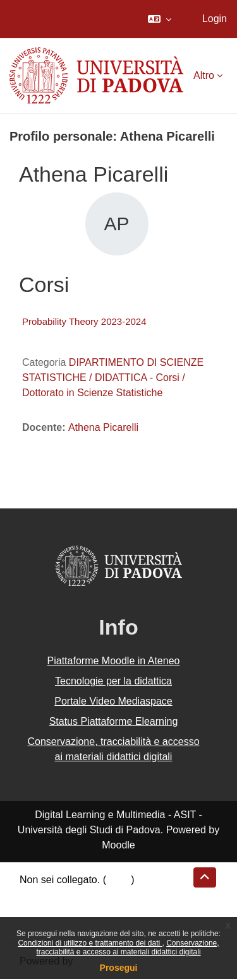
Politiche (39, 910)
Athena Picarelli (103, 427)
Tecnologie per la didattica (113, 681)
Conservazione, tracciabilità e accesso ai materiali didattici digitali (127, 947)
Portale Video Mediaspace (113, 701)
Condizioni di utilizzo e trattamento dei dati (90, 943)
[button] (159, 19)
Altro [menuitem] (203, 75)
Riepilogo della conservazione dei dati (105, 894)
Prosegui (119, 968)
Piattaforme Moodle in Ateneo (113, 660)
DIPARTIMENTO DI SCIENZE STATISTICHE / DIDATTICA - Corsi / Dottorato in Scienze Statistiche (113, 377)
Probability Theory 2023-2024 (84, 321)
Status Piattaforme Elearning (113, 721)
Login (214, 18)
